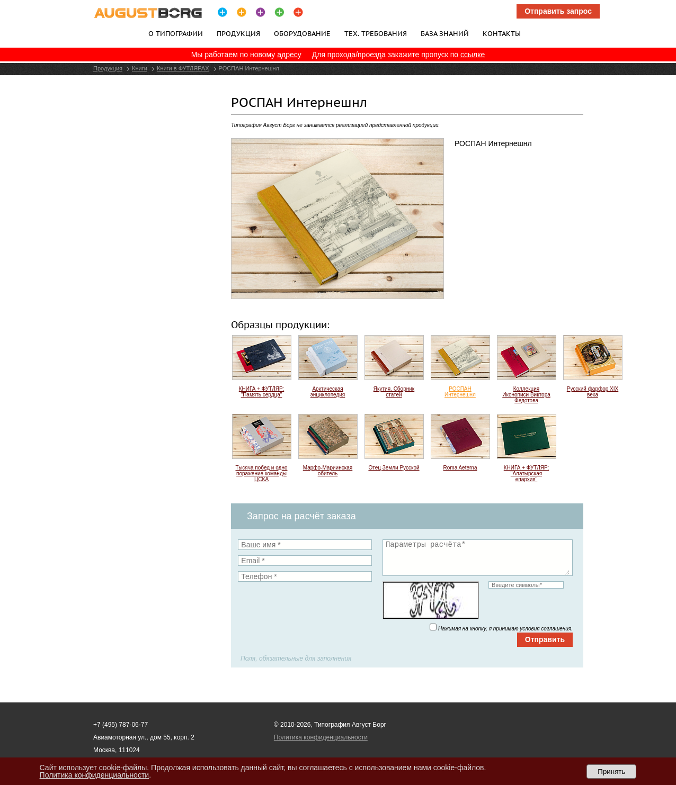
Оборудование (302, 33)
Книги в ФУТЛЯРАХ (183, 68)
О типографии (175, 33)
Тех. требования (375, 33)
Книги (139, 68)
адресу (289, 54)
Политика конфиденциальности (321, 737)
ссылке (472, 54)
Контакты (502, 33)
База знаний (445, 33)
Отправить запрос (558, 11)
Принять (611, 771)
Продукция (238, 33)
